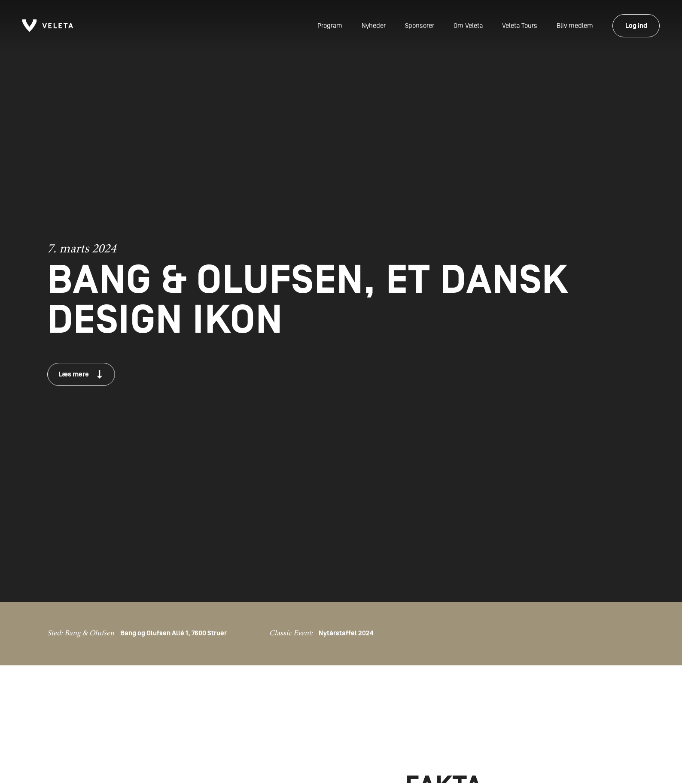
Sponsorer (419, 25)
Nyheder (374, 25)
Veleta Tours (519, 25)
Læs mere (80, 374)
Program (329, 25)
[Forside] (47, 26)
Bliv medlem (575, 25)
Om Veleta (468, 25)
